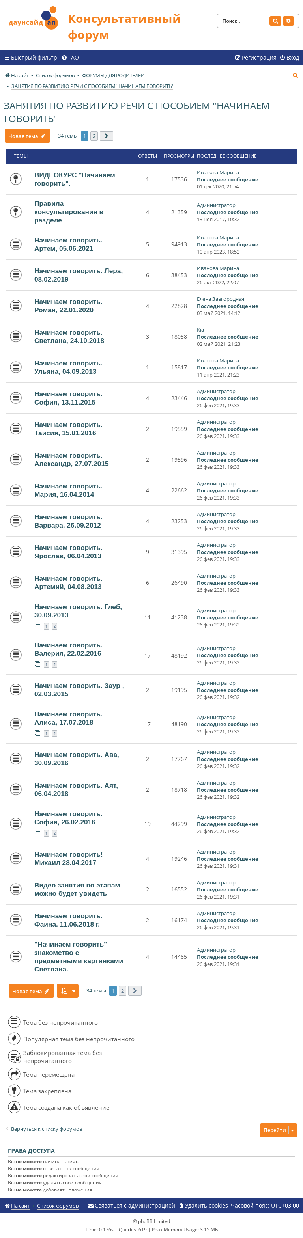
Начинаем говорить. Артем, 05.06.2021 (68, 244)
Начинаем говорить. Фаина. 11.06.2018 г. (68, 920)
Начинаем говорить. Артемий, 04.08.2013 (68, 582)
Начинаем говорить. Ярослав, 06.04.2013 (68, 552)
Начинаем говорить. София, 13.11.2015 (68, 398)
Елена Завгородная (220, 298)
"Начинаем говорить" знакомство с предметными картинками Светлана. (78, 956)
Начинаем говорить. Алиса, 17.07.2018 (68, 718)
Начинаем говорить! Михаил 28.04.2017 (68, 858)
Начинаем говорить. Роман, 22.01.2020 (68, 306)
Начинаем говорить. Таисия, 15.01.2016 (68, 429)
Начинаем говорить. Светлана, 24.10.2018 (69, 336)
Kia (200, 329)
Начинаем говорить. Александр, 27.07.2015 (71, 459)
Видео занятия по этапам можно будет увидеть (77, 889)
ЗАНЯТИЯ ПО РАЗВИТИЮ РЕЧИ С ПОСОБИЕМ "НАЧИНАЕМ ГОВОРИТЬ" (137, 112)
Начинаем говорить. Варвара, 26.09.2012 (68, 521)
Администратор (216, 205)
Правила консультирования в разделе (68, 211)
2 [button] (94, 136)
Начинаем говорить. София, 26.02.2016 (68, 818)
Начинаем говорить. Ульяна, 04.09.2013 (68, 367)
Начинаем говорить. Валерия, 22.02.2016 (68, 649)
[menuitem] (70, 57)
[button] (106, 136)
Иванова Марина (218, 172)
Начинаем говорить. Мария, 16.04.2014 (68, 490)
